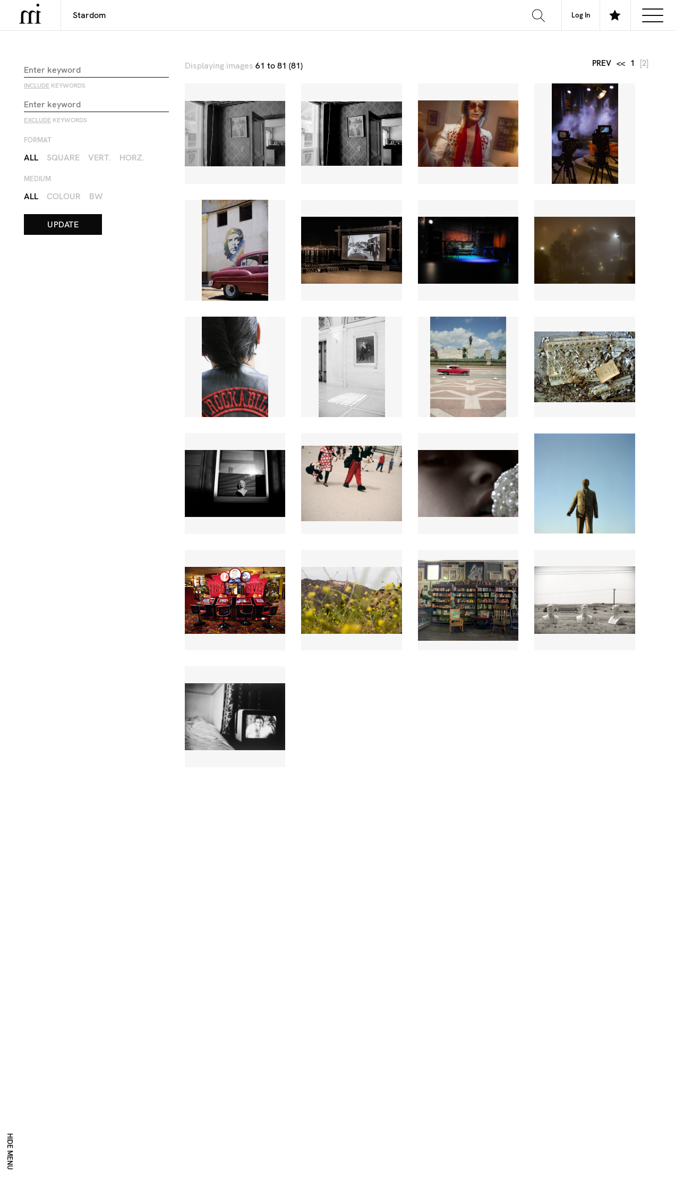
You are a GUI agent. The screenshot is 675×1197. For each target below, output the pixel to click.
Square (63, 157)
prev (601, 63)
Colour (64, 196)
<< (621, 63)
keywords (55, 85)
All (31, 157)
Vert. (99, 157)
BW (96, 196)
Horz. (131, 157)
